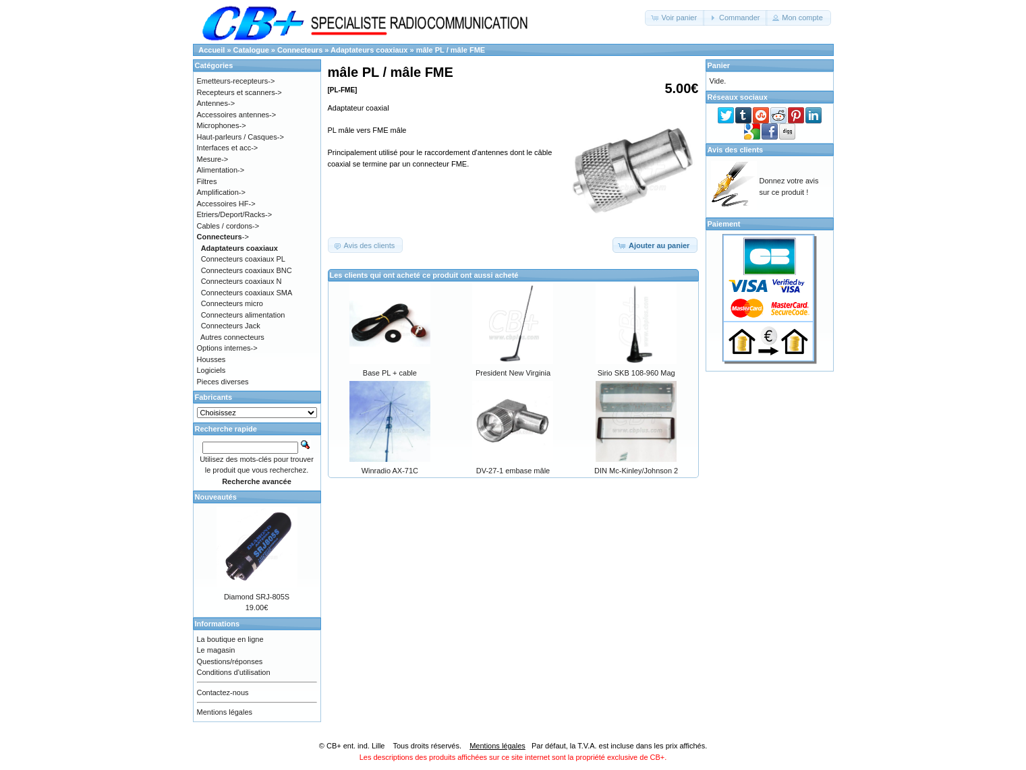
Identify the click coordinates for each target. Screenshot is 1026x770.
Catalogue (251, 50)
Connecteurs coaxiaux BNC (246, 270)
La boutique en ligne (230, 639)
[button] (675, 18)
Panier (719, 65)
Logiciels (211, 370)
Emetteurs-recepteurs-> (236, 81)
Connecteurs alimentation (243, 315)
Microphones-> (221, 125)
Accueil (211, 50)
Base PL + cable (390, 373)
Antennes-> (216, 103)
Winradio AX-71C (390, 471)
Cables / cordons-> (228, 226)
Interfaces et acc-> (227, 148)
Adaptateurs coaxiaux (369, 50)
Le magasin (216, 650)
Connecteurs (299, 50)
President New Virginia (513, 373)
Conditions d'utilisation (233, 672)
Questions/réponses (230, 661)
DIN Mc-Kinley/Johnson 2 (636, 471)
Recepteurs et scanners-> (239, 92)
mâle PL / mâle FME (451, 50)
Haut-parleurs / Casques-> (240, 137)
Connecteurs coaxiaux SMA (247, 293)
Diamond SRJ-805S (256, 597)
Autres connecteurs (232, 337)
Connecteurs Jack (230, 326)
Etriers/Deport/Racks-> (235, 214)
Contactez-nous (223, 692)
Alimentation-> (221, 170)
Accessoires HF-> (226, 204)
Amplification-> (221, 192)
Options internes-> (227, 348)
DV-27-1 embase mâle (513, 471)
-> (223, 237)
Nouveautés (216, 497)
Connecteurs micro (232, 303)
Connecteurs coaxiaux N (241, 281)
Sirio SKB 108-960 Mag (636, 373)
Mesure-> (213, 159)
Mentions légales (225, 712)
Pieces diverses (223, 382)
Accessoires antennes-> (237, 115)
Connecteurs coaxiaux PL (243, 259)
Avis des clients (736, 150)
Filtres (207, 181)
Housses (211, 359)
